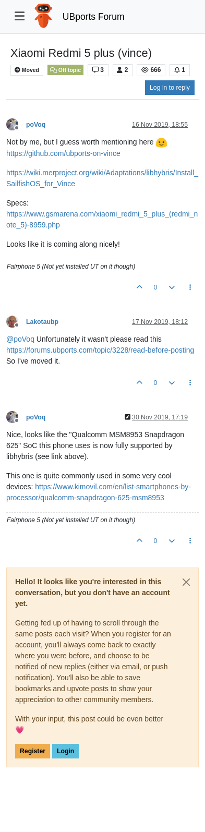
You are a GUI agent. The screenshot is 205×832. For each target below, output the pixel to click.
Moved (27, 70)
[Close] (186, 582)
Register (32, 751)
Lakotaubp (42, 321)
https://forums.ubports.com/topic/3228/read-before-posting (100, 350)
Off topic (65, 70)
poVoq (35, 124)
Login (65, 751)
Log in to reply (170, 87)
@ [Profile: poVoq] (20, 339)
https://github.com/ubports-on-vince (63, 153)
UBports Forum (94, 16)
